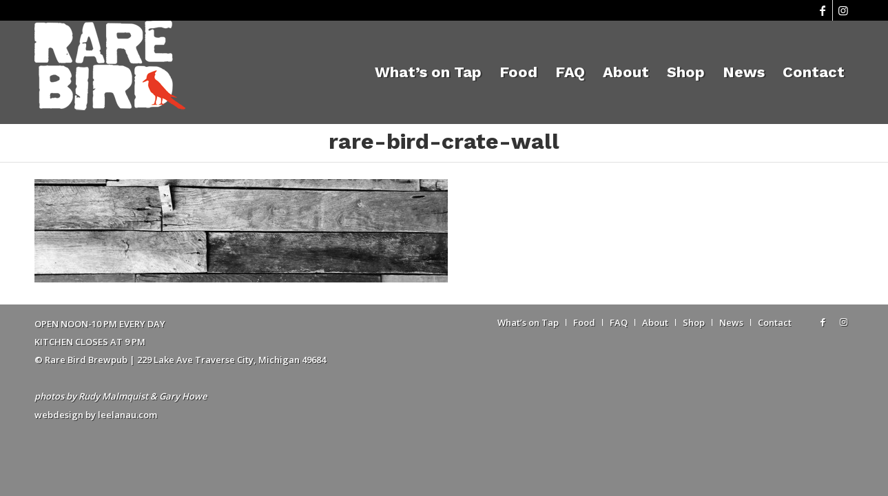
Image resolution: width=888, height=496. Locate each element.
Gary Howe (183, 396)
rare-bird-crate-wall (444, 141)
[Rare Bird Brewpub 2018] (109, 72)
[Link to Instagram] (843, 10)
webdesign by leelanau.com (95, 415)
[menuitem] (428, 72)
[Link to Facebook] (822, 10)
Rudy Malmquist (113, 396)
